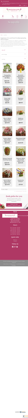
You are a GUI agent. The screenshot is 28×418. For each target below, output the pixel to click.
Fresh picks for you (14, 198)
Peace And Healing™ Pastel (7, 100)
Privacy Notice (12, 264)
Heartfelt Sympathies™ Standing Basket (21, 77)
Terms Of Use (5, 264)
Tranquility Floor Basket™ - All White (7, 77)
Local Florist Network (21, 264)
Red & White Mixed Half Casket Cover (7, 182)
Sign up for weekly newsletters (14, 205)
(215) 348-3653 (6, 1)
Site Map (14, 265)
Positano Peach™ (20, 99)
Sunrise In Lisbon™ (21, 181)
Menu (3, 17)
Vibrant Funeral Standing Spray (7, 159)
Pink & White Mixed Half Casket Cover (7, 140)
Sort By (3, 59)
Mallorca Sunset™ (20, 119)
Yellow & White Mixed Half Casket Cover (20, 160)
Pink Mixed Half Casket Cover (20, 139)
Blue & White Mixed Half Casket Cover (7, 120)
